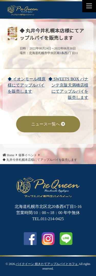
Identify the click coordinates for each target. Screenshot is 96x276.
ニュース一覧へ (48, 124)
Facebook (50, 7)
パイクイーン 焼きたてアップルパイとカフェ (47, 264)
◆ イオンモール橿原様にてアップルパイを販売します (27, 85)
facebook (30, 238)
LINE (62, 7)
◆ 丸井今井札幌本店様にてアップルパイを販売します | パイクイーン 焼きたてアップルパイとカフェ (23, 10)
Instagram (48, 238)
